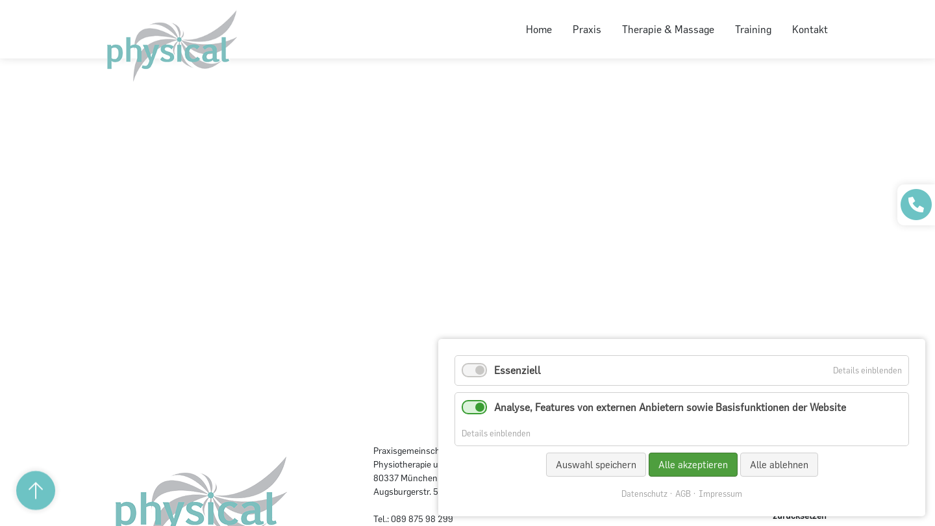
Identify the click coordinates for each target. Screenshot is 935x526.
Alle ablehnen (779, 464)
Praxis (587, 29)
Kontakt (810, 29)
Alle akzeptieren (693, 464)
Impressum (720, 494)
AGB (683, 494)
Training (753, 29)
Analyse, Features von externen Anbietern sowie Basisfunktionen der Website (670, 407)
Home (539, 29)
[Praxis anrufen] (916, 204)
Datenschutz (644, 494)
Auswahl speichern (596, 464)
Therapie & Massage (668, 29)
